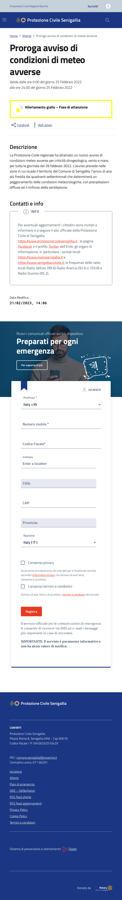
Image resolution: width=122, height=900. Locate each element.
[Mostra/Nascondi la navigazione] (4, 19)
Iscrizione (16, 771)
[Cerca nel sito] (107, 20)
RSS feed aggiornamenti (26, 803)
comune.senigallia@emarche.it (36, 757)
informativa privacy (43, 575)
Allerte (14, 777)
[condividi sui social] (20, 125)
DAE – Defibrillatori (22, 790)
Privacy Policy (19, 809)
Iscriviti (93, 6)
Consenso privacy (41, 562)
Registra (31, 611)
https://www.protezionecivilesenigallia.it (47, 241)
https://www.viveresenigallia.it (40, 257)
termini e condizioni (74, 594)
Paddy (69, 849)
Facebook (25, 246)
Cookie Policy (18, 816)
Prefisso (30, 398)
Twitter (53, 246)
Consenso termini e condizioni (50, 586)
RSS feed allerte (20, 797)
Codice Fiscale (34, 444)
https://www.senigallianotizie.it (41, 262)
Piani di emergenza (22, 784)
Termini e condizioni (22, 822)
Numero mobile (36, 424)
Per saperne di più (32, 365)
